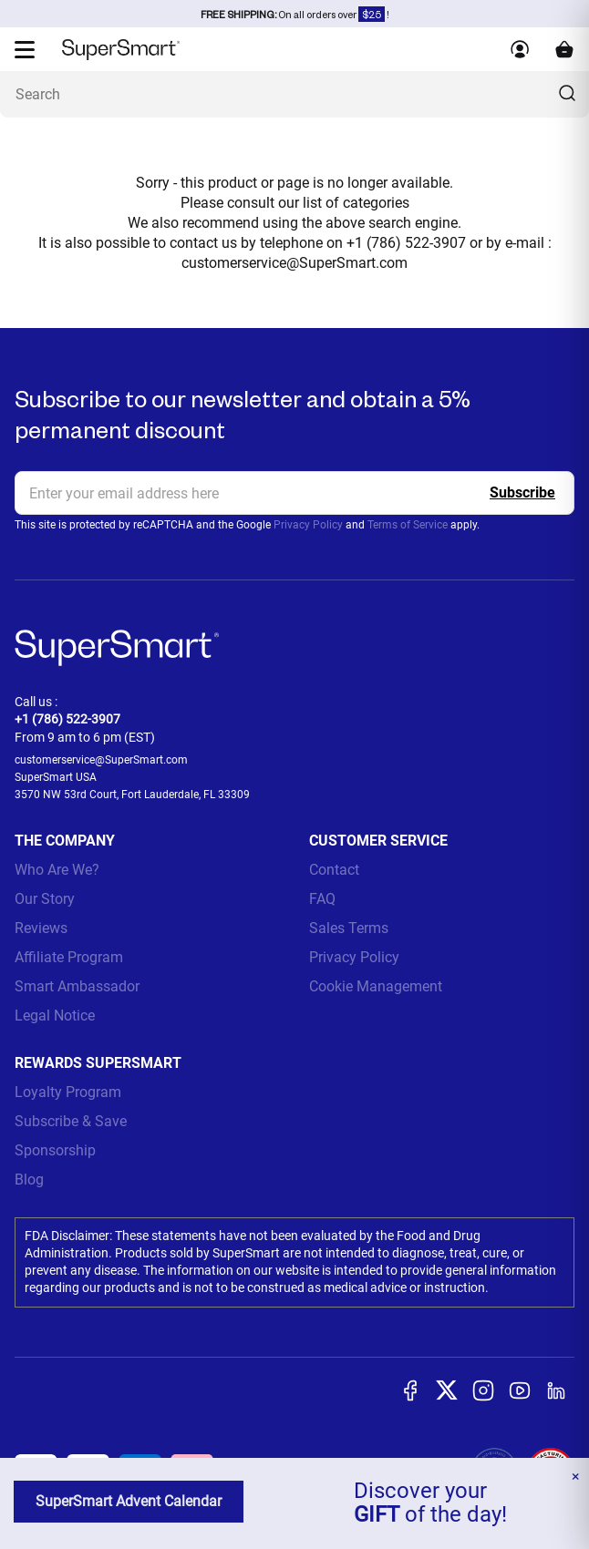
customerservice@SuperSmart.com (294, 263)
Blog (29, 1179)
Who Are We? (57, 869)
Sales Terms (348, 928)
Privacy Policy (308, 524)
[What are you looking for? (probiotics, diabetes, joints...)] (294, 94)
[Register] (522, 493)
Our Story (45, 899)
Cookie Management (375, 986)
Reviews (41, 928)
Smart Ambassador (77, 986)
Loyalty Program (68, 1092)
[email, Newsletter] (294, 493)
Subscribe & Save (71, 1121)
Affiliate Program (69, 957)
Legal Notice (55, 1015)
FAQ (322, 899)
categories (376, 202)
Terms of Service (407, 524)
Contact (334, 869)
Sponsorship (55, 1150)
